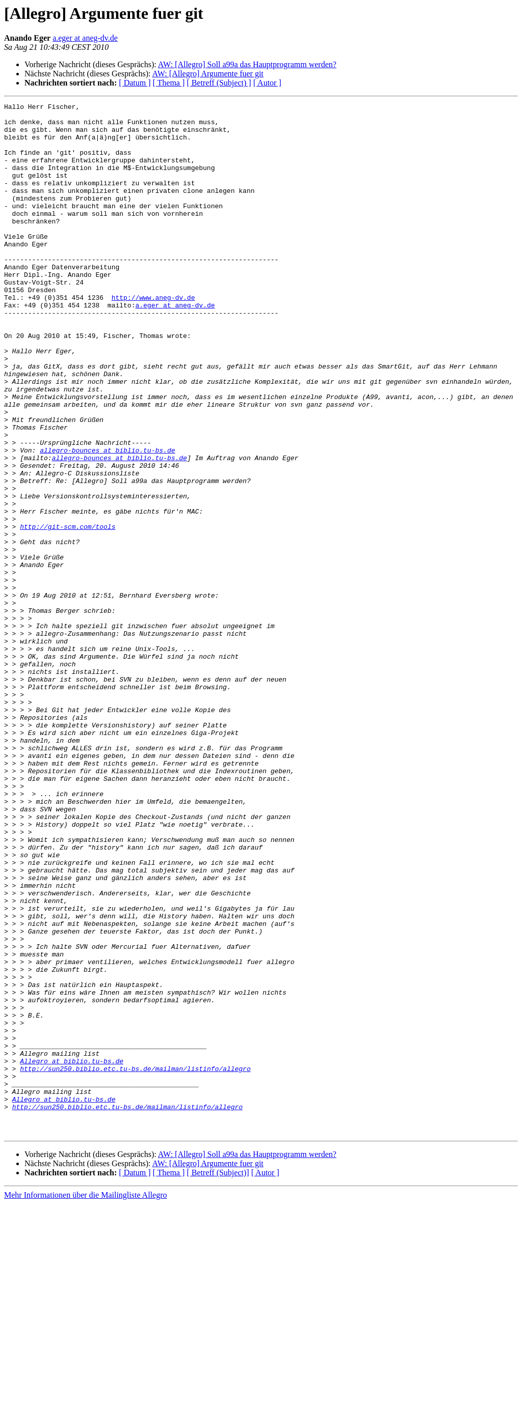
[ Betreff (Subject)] (218, 1378)
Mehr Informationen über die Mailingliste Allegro (85, 1401)
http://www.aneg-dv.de (153, 337)
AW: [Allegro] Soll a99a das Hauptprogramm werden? (247, 64)
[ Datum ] (134, 82)
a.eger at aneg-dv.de (85, 38)
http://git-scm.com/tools (67, 611)
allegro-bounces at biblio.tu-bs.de (107, 520)
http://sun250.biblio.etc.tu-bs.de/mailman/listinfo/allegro (135, 1262)
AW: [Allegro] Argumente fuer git (208, 73)
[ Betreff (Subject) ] (219, 82)
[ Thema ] (169, 82)
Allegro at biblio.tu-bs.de (71, 1253)
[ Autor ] (267, 82)
